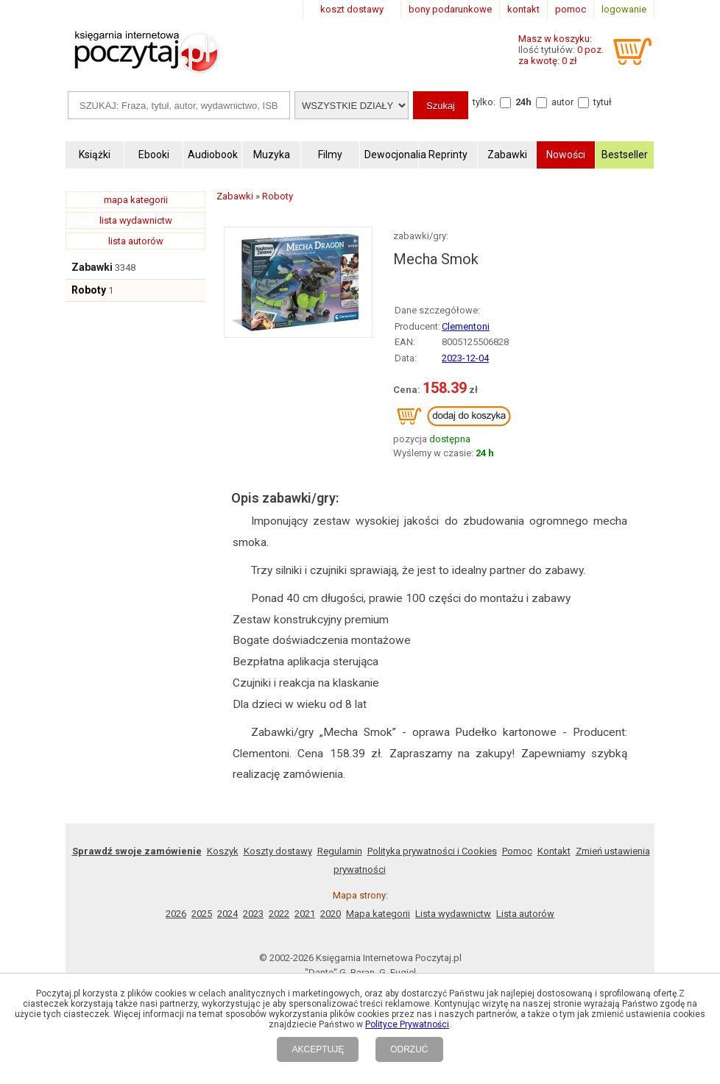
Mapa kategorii (378, 913)
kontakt (523, 9)
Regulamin (339, 851)
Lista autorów (525, 913)
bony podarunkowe (450, 9)
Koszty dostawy (278, 851)
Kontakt (554, 851)
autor (562, 101)
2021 (304, 913)
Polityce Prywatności (407, 1024)
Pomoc (517, 851)
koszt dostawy (352, 9)
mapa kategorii (136, 199)
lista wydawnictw (135, 220)
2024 (227, 913)
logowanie (623, 9)
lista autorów (135, 241)
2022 (279, 913)
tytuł (602, 101)
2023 (253, 913)
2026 (176, 913)
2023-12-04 (465, 358)
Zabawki (92, 267)
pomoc (570, 9)
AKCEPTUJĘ (318, 1049)
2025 (201, 913)
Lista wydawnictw (453, 913)
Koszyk (223, 851)
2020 (330, 913)
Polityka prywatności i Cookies (432, 851)
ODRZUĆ (409, 1049)
